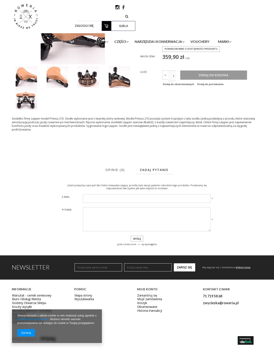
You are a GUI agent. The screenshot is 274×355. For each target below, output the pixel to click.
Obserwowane (146, 343)
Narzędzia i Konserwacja (184, 24)
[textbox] (163, 8)
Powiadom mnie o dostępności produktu (191, 83)
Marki (249, 24)
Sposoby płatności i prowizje (29, 347)
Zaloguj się (208, 8)
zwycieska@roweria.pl (221, 339)
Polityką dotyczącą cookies (34, 319)
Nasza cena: (148, 91)
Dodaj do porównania (214, 120)
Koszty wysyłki (20, 343)
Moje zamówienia (147, 335)
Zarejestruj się (146, 331)
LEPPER (166, 65)
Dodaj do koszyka (230, 111)
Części (146, 24)
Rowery (96, 24)
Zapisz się (184, 303)
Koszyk (141, 339)
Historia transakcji (148, 347)
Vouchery (225, 24)
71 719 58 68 (212, 332)
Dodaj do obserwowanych (178, 120)
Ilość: (144, 107)
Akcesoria (122, 24)
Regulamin (18, 350)
